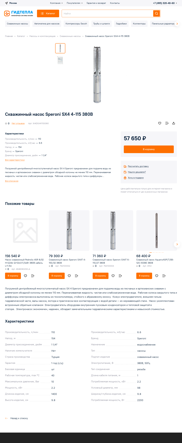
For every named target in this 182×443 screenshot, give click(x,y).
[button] (177, 244)
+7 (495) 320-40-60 (164, 3)
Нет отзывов (18, 123)
